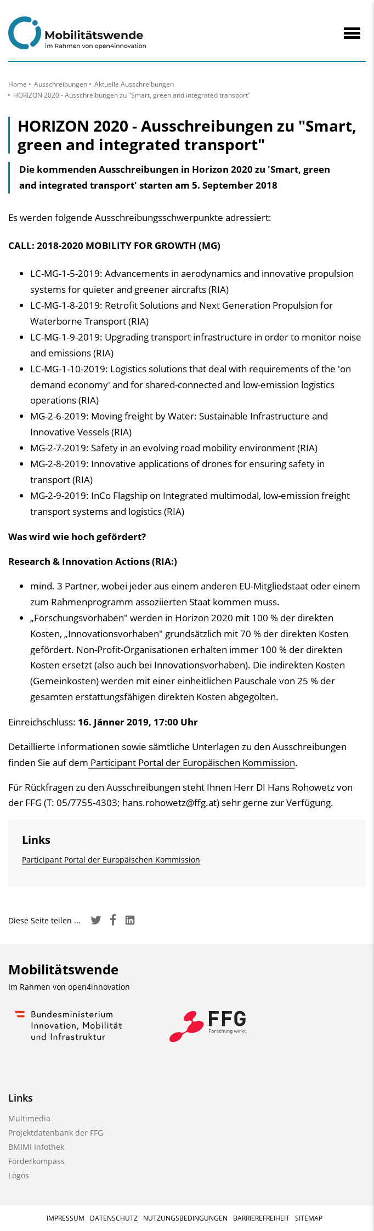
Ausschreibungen (60, 84)
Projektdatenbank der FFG (55, 1132)
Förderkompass (36, 1161)
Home (17, 84)
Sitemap (308, 1218)
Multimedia (29, 1118)
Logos (18, 1175)
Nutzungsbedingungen (185, 1218)
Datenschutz (114, 1218)
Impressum (65, 1218)
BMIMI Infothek (36, 1147)
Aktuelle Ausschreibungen (134, 84)
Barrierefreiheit (261, 1218)
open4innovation (99, 987)
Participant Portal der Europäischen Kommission (191, 762)
